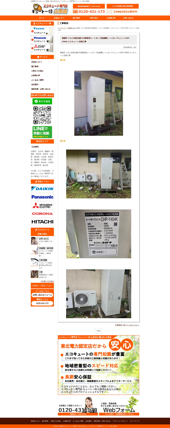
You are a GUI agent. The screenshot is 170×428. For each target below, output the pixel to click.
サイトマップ (134, 421)
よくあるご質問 (37, 80)
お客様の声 (111, 18)
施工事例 (76, 18)
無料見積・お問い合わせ (40, 89)
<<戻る (98, 331)
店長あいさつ (59, 18)
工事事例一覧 (71, 28)
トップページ (62, 28)
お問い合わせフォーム (42, 295)
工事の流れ (93, 18)
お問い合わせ (128, 18)
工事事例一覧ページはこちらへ (127, 325)
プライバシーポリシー (120, 421)
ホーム (41, 18)
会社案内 (34, 84)
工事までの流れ (37, 71)
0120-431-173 (42, 303)
